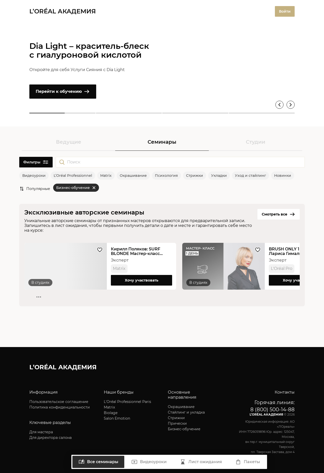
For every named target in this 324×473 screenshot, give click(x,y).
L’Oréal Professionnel (73, 175)
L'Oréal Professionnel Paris (127, 401)
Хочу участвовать (141, 280)
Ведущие (68, 142)
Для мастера (41, 432)
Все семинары (98, 462)
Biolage (110, 413)
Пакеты (247, 462)
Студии (255, 142)
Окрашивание (133, 175)
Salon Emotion (117, 418)
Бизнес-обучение (184, 429)
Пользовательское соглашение (58, 401)
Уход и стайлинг (250, 175)
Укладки (219, 175)
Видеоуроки (34, 175)
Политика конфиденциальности (59, 407)
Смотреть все (278, 214)
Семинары (162, 142)
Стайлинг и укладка (186, 412)
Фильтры (36, 162)
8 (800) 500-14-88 (272, 409)
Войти (285, 11)
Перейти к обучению (63, 92)
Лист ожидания (201, 462)
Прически (177, 423)
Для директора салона (50, 437)
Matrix (106, 175)
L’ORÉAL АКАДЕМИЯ (62, 11)
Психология (166, 175)
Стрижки (194, 175)
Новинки (282, 175)
